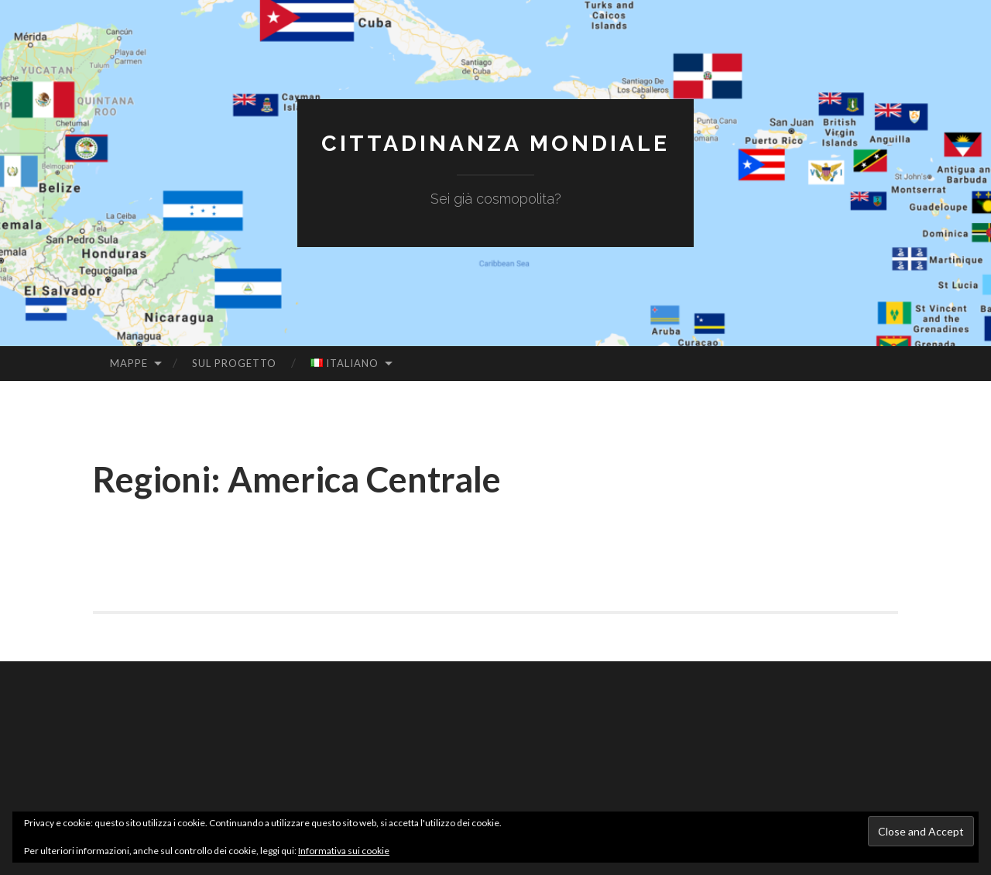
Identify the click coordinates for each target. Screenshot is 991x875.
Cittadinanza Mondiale (495, 142)
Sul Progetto (234, 363)
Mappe (129, 363)
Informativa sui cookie (343, 850)
